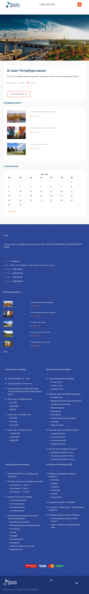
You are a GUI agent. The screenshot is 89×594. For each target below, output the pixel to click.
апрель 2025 (14, 406)
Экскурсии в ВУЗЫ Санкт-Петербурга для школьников (23, 475)
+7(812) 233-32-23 (17, 277)
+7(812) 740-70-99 (17, 273)
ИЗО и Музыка (56, 415)
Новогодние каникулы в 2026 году (40, 342)
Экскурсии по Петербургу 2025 (59, 464)
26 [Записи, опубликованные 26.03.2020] (41, 200)
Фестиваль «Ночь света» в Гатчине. (40, 332)
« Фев (9, 211)
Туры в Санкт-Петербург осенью (20, 430)
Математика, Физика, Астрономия (63, 418)
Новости (33, 83)
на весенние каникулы (18, 500)
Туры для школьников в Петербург (61, 378)
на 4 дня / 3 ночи (56, 385)
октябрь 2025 (14, 437)
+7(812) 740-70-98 (17, 269)
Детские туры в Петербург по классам (63, 449)
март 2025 (13, 403)
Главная (35, 36)
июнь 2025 (13, 418)
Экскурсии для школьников (17, 464)
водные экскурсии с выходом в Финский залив (65, 526)
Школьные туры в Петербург (58, 369)
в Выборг (54, 494)
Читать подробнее (19, 94)
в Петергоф (55, 480)
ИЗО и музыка (15, 529)
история (13, 532)
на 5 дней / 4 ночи (57, 389)
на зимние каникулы (58, 444)
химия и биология (16, 549)
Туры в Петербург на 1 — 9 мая (19, 378)
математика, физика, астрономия (22, 546)
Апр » (14, 211)
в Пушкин (54, 483)
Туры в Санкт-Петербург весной (19, 399)
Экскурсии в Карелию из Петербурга (62, 502)
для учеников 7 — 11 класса (20, 492)
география (13, 536)
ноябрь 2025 (14, 440)
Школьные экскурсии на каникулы (20, 497)
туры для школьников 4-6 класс (62, 456)
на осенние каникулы (58, 440)
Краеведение (56, 411)
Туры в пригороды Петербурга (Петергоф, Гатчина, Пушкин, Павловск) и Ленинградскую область (24, 391)
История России (57, 397)
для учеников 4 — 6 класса (19, 488)
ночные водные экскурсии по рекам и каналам (64, 519)
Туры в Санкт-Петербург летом (19, 414)
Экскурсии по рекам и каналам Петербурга (64, 515)
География (54, 422)
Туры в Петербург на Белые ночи (20, 384)
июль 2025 (13, 421)
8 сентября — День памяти (38, 144)
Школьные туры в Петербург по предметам (65, 394)
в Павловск (55, 487)
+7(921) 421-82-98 (17, 281)
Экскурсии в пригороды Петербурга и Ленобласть (62, 475)
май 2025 (13, 409)
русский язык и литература (20, 522)
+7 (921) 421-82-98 (47, 4)
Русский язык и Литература (61, 404)
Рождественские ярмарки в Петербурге (42, 112)
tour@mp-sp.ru (15, 261)
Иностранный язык (57, 408)
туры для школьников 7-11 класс (62, 459)
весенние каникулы (58, 433)
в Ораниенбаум (56, 497)
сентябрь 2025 (15, 433)
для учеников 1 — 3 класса (19, 485)
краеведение (15, 543)
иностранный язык (16, 539)
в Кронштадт (55, 490)
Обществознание (57, 425)
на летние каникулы (58, 437)
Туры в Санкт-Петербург (15, 369)
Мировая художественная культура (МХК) (66, 401)
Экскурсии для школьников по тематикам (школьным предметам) (23, 517)
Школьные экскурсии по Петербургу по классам (25, 481)
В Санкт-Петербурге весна (26, 70)
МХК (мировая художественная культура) (25, 525)
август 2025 (14, 425)
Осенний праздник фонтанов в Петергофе (43, 128)
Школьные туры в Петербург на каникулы (64, 430)
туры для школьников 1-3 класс (62, 452)
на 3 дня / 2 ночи (56, 382)
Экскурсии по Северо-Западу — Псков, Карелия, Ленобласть (66, 508)
